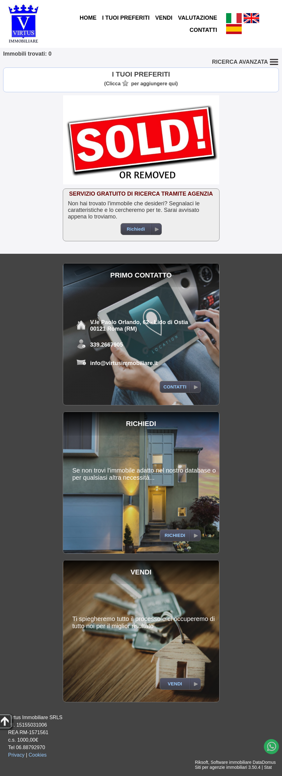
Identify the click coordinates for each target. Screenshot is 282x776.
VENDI (163, 18)
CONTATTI (203, 30)
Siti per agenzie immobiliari (221, 767)
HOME (88, 18)
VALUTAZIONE (197, 18)
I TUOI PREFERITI (126, 18)
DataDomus (264, 762)
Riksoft (201, 762)
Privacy (16, 755)
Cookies (38, 755)
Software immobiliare (230, 762)
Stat (268, 767)
